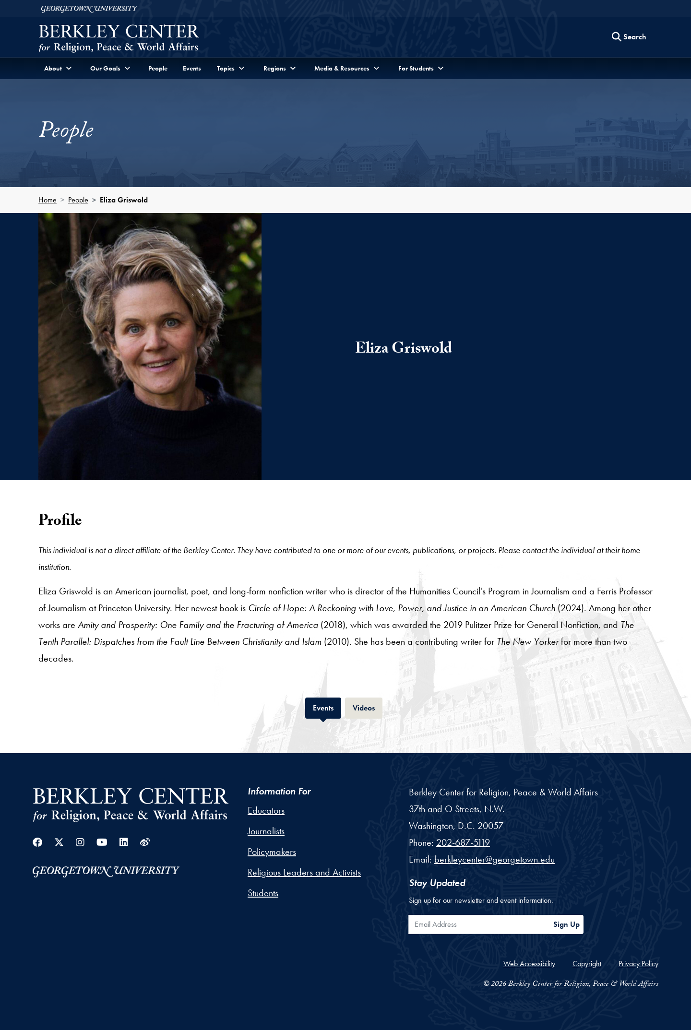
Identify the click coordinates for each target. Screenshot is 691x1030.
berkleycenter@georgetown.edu (494, 859)
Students (263, 893)
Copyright (586, 964)
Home (47, 200)
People (157, 68)
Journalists (266, 831)
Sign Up (566, 924)
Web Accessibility (529, 964)
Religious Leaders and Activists (304, 872)
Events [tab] (327, 707)
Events (192, 68)
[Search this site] (629, 37)
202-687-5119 (463, 842)
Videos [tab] (367, 707)
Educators (266, 810)
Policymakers (272, 851)
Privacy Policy (638, 964)
